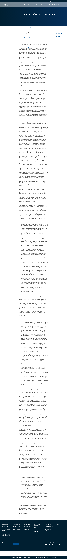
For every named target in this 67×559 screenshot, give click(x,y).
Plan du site (58, 526)
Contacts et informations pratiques (49, 531)
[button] (22, 4)
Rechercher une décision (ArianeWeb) (17, 528)
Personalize (54, 557)
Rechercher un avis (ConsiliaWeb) (27, 528)
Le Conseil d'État (5, 526)
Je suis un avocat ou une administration (49, 528)
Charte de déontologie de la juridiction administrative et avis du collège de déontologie (6, 533)
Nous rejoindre (4, 536)
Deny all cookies (47, 557)
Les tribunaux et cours (6, 528)
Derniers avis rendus (27, 526)
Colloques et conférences (36, 528)
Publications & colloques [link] (11, 27)
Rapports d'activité (37, 531)
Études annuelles (22, 27)
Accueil (5, 27)
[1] (28, 46)
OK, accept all (40, 557)
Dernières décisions (16, 526)
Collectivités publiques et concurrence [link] (32, 27)
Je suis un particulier (49, 526)
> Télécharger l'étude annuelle (24, 37)
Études (17, 27)
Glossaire (58, 524)
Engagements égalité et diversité (6, 530)
